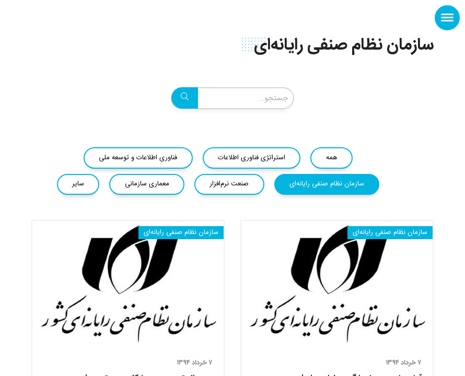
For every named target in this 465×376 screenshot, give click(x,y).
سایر (78, 184)
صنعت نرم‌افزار (229, 184)
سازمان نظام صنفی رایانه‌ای (326, 184)
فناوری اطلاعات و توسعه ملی (138, 157)
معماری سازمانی (147, 184)
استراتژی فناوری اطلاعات (251, 157)
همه (332, 157)
